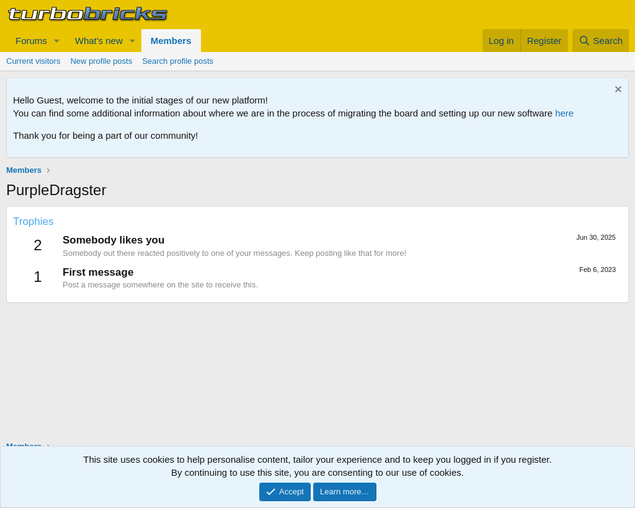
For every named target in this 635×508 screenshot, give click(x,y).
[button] (57, 40)
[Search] (600, 40)
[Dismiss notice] (616, 90)
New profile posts (101, 61)
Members (171, 40)
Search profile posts (177, 61)
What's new (99, 40)
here (564, 113)
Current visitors (33, 61)
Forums (31, 40)
